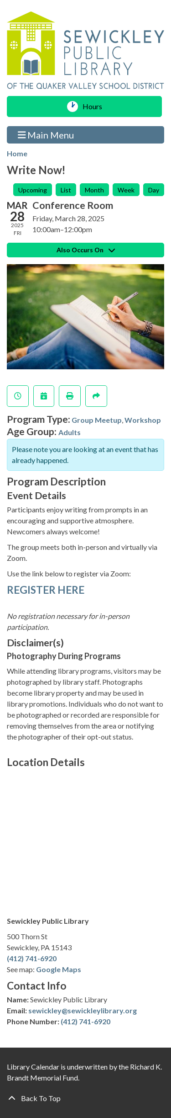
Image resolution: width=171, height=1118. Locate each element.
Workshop (142, 419)
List (66, 190)
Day (153, 190)
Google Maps (58, 969)
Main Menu (46, 134)
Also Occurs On (86, 250)
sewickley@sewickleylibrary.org (82, 1010)
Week (126, 190)
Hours (95, 106)
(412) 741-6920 (32, 958)
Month (94, 190)
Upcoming (32, 190)
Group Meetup (97, 419)
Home (17, 153)
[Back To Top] (85, 1098)
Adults (69, 432)
